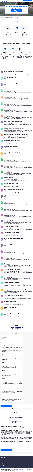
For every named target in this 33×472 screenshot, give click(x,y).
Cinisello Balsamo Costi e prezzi (16, 328)
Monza (16, 322)
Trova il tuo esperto (6, 450)
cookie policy (17, 469)
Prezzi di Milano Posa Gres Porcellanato (16, 327)
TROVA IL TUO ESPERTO (16, 11)
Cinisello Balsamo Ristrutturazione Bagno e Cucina (16, 416)
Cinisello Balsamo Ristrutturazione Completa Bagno (16, 417)
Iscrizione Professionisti (28, 1)
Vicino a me (2, 463)
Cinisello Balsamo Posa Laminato (16, 421)
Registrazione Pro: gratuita (16, 408)
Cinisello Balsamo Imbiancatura (16, 422)
